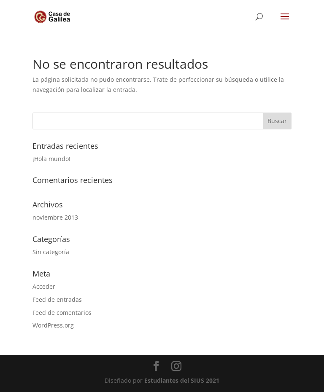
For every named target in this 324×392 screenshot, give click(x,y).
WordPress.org (53, 325)
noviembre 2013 (55, 217)
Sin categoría (50, 252)
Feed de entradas (57, 299)
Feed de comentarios (62, 313)
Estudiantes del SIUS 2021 (181, 380)
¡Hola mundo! (51, 159)
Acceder (43, 286)
